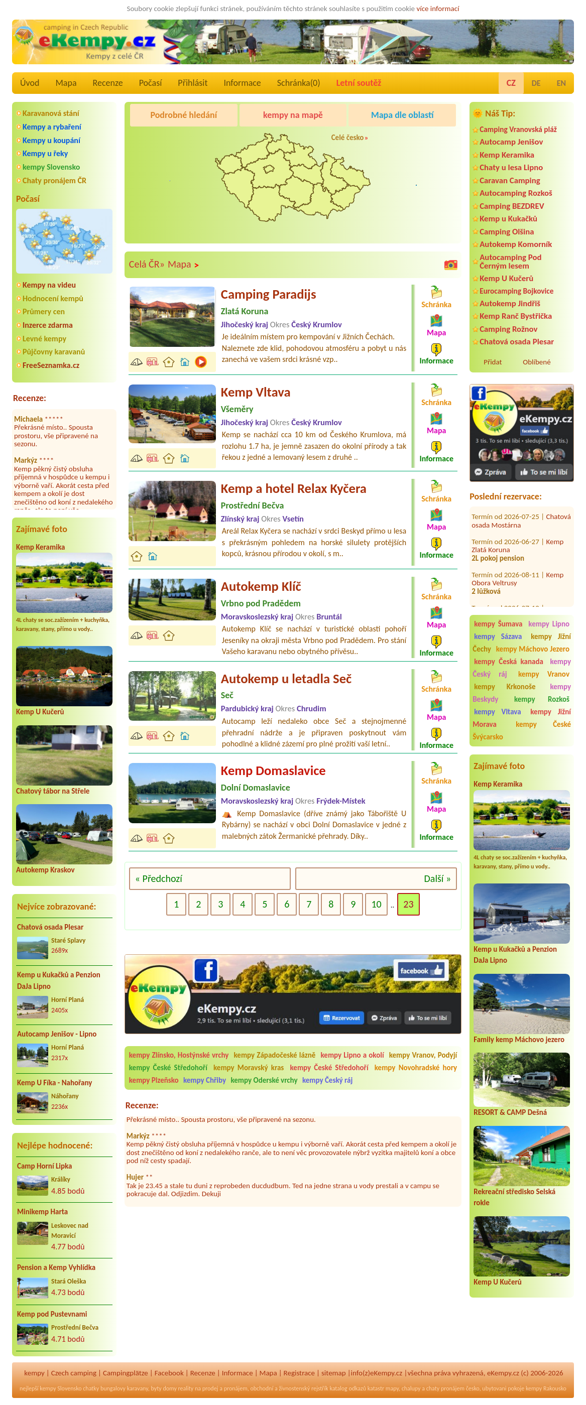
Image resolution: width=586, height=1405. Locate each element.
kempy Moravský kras (248, 1067)
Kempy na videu (49, 285)
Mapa (65, 82)
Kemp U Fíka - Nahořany (54, 1082)
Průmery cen (44, 311)
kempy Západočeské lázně (275, 1055)
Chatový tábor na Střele (52, 791)
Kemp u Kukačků (508, 218)
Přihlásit (192, 82)
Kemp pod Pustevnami (52, 1314)
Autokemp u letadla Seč (286, 679)
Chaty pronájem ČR (54, 180)
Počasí (150, 82)
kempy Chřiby (204, 1080)
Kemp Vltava (256, 392)
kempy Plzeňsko (154, 1080)
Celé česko (347, 137)
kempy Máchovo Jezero (532, 649)
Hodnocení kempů (53, 298)
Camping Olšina (507, 231)
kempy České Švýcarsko (522, 730)
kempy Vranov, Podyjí (423, 1055)
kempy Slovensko (51, 167)
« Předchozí (158, 878)
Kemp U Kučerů (40, 711)
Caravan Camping (510, 180)
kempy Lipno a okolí (352, 1055)
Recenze (108, 82)
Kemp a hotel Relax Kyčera (294, 488)
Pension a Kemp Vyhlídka (56, 1267)
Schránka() (298, 82)
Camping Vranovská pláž (518, 129)
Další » (437, 878)
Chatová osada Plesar (50, 927)
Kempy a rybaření (52, 127)
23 (408, 904)
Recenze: (29, 398)
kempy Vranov (543, 674)
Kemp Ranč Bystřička (516, 316)
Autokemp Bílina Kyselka (509, 602)
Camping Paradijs (268, 294)
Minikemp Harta (42, 1211)
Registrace (299, 1372)
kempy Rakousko (546, 1388)
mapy (392, 1388)
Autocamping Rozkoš (516, 193)
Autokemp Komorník (516, 244)
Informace (242, 82)
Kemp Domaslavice (273, 770)
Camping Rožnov (508, 329)
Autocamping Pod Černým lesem (510, 261)
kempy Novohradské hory (416, 1067)
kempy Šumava (498, 623)
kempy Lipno (548, 623)
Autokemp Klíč (261, 586)
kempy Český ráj (327, 1080)
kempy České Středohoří (168, 1067)
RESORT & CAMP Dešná (510, 1112)
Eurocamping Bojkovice (516, 291)
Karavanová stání (51, 113)
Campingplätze (125, 1372)
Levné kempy (44, 338)
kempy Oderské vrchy (264, 1080)
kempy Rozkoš (541, 699)
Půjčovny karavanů (54, 351)
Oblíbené (536, 361)
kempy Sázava (498, 636)
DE (536, 83)
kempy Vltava (497, 711)
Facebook (169, 1372)
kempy (34, 1372)
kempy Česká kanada (508, 661)
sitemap (333, 1372)
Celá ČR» (147, 264)
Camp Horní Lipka (44, 1166)
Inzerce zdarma (48, 325)
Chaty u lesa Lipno (511, 167)
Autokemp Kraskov (45, 869)
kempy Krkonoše (504, 686)
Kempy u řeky (45, 153)
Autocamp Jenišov (511, 142)
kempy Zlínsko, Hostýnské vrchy (179, 1055)
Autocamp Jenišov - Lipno (56, 1034)
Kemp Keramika (40, 547)
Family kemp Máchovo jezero (519, 1039)
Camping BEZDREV (512, 206)
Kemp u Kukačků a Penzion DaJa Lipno (58, 980)
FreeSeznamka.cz (51, 365)
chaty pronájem (445, 1388)
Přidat (493, 361)
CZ (511, 82)
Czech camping (73, 1372)
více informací (437, 8)
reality (186, 1388)
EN (561, 83)
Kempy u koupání (51, 140)
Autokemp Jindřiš (510, 303)
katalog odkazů (347, 1388)
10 (376, 904)
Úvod (29, 82)
